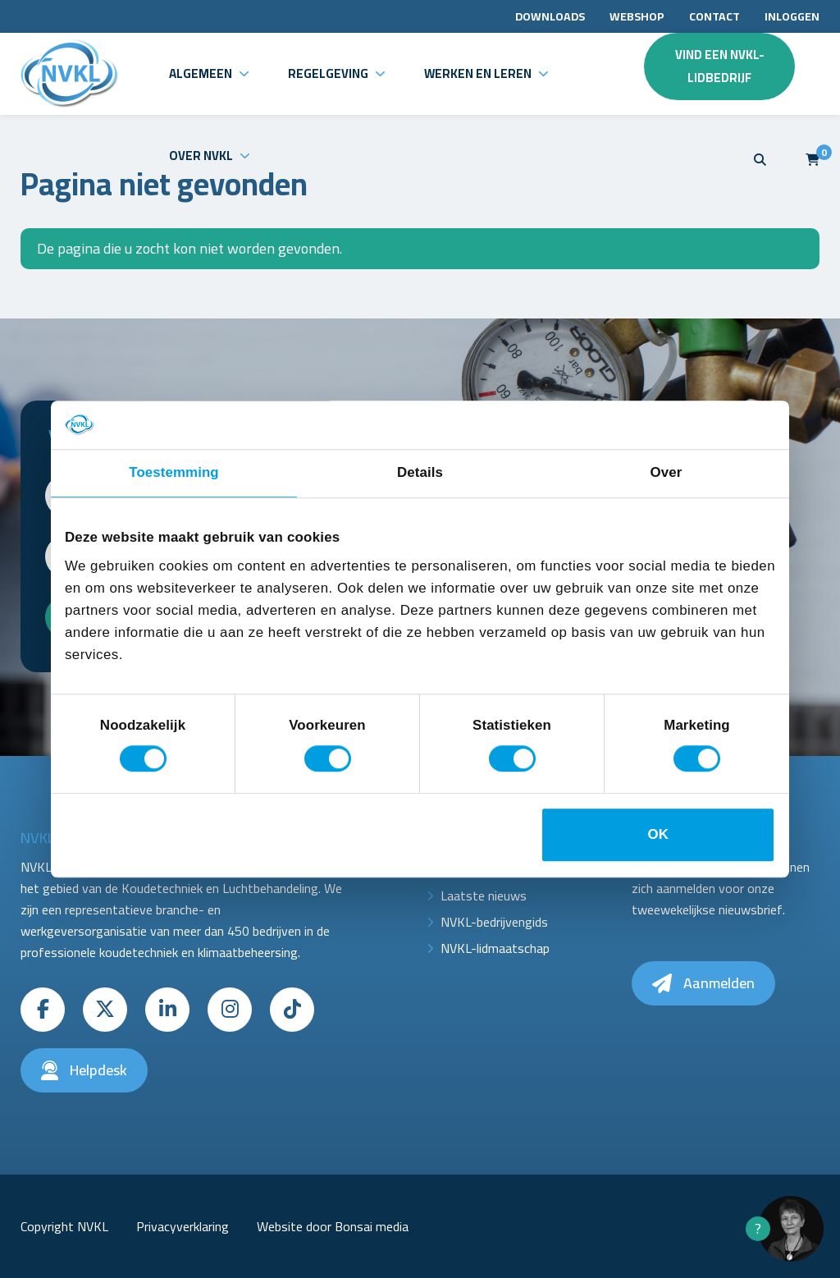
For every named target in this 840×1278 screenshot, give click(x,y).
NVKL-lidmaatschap (495, 948)
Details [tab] (420, 473)
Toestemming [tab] (173, 473)
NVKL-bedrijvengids (494, 921)
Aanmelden (703, 982)
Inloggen (792, 16)
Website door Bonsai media (333, 1226)
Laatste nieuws (484, 895)
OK (658, 835)
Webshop (636, 16)
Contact (714, 16)
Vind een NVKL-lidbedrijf (720, 66)
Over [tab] (666, 473)
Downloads (550, 16)
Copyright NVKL (64, 1226)
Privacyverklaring (182, 1226)
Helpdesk (84, 1069)
